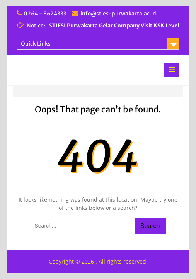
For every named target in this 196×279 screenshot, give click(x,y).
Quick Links (36, 43)
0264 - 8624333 (45, 13)
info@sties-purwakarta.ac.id (118, 13)
